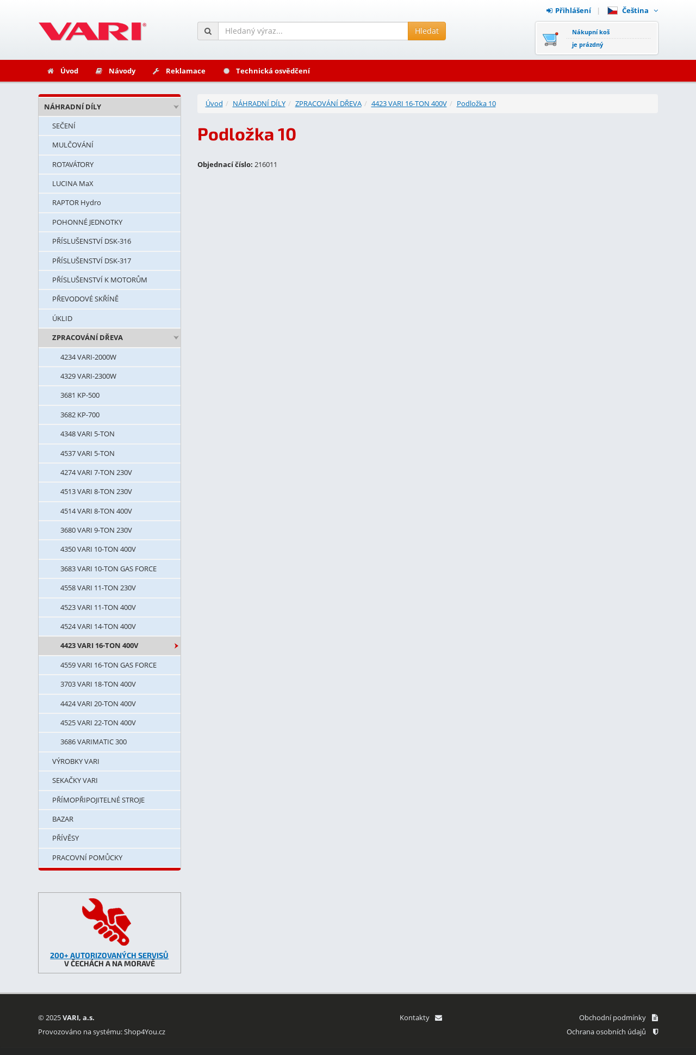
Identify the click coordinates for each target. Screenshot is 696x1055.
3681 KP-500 (80, 395)
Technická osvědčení (266, 71)
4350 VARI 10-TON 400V (98, 549)
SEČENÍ (64, 126)
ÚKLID (62, 318)
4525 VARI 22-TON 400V (98, 722)
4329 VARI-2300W (88, 376)
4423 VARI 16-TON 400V (99, 645)
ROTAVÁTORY (73, 164)
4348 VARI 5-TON (87, 434)
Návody (115, 71)
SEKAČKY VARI (75, 780)
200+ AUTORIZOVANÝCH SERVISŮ (109, 955)
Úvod (62, 71)
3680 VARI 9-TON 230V (96, 530)
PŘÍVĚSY (65, 838)
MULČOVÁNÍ (73, 145)
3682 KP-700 (80, 414)
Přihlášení (568, 10)
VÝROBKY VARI (76, 761)
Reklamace (179, 71)
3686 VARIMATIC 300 (93, 741)
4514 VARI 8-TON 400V (96, 511)
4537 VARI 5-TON (87, 453)
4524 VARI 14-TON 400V (98, 626)
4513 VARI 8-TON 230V (96, 491)
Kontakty (421, 1017)
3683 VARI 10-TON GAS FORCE (108, 568)
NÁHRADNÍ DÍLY (72, 107)
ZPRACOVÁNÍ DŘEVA (87, 337)
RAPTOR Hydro (76, 202)
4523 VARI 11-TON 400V (98, 607)
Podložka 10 (476, 103)
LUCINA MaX (73, 183)
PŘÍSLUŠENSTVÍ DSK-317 (91, 261)
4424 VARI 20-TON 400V (98, 703)
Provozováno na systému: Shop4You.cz (101, 1032)
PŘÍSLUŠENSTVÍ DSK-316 (91, 241)
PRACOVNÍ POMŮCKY (87, 857)
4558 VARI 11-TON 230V (98, 588)
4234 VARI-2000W (88, 357)
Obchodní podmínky (618, 1017)
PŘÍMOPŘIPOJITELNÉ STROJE (98, 800)
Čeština (632, 10)
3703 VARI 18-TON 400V (98, 684)
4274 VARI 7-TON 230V (96, 472)
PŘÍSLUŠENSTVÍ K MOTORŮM (99, 280)
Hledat (427, 31)
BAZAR (62, 819)
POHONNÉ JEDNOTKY (87, 222)
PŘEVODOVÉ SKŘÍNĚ (85, 299)
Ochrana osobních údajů (612, 1032)
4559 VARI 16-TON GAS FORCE (108, 665)
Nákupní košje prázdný (591, 38)
